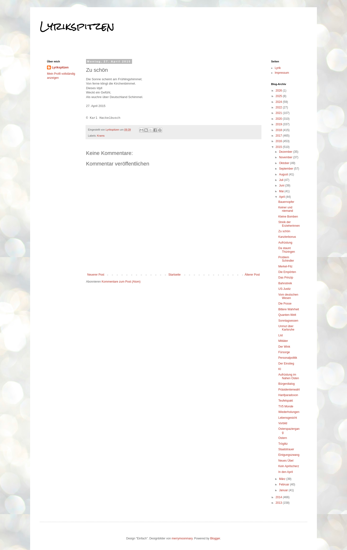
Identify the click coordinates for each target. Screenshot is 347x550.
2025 (279, 96)
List (280, 335)
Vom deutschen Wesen (288, 296)
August (284, 174)
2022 (279, 107)
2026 (279, 90)
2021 (279, 113)
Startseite (174, 274)
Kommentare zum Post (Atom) (121, 281)
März (282, 479)
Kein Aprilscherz (288, 466)
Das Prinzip (285, 277)
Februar (284, 484)
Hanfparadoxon (288, 395)
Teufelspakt (285, 400)
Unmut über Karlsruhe (286, 328)
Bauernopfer (286, 202)
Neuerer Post (95, 274)
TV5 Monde (285, 406)
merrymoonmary (182, 538)
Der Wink (284, 346)
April (282, 197)
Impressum (282, 72)
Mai (282, 191)
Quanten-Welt (287, 315)
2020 (279, 118)
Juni (282, 185)
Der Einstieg (286, 363)
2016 (279, 141)
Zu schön (284, 231)
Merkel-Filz (285, 266)
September (286, 168)
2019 (279, 124)
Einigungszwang (288, 455)
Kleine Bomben (288, 216)
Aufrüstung (285, 242)
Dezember (286, 151)
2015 (279, 147)
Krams (101, 135)
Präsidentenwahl (289, 389)
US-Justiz (284, 289)
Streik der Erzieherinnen (289, 223)
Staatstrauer (286, 449)
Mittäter (283, 341)
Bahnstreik (285, 283)
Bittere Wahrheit (288, 309)
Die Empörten (287, 272)
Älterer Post (252, 274)
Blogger (215, 538)
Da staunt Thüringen (286, 249)
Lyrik (278, 68)
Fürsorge (284, 352)
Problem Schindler (286, 259)
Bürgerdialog (286, 383)
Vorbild (282, 423)
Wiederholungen (288, 412)
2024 (279, 102)
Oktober (284, 163)
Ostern (282, 438)
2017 (279, 135)
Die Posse (285, 303)
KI (279, 369)
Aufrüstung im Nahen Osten (288, 376)
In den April (285, 472)
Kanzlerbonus (287, 237)
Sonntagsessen (288, 320)
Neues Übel (286, 460)
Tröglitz (283, 443)
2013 (279, 502)
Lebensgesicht (287, 417)
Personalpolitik (287, 357)
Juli (281, 180)
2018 (279, 130)
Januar (284, 490)
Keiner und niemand (285, 209)
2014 (279, 497)
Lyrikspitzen (77, 26)
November (286, 157)
